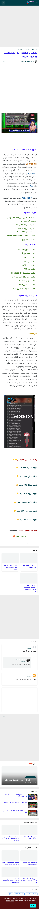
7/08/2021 (29, 648)
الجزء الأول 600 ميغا (28, 468)
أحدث (35, 716)
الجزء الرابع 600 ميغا (28, 494)
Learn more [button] (10, 901)
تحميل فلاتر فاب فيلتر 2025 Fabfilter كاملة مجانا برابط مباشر (10, 838)
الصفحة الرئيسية (32, 50)
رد (35, 654)
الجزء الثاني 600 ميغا (28, 477)
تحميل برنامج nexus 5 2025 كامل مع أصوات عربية (10, 863)
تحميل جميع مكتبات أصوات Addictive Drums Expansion (11, 880)
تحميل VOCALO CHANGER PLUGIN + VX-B (29, 838)
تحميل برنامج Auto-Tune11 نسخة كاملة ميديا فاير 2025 (15, 795)
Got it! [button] (33, 905)
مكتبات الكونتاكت (22, 50)
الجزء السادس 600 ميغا (26, 511)
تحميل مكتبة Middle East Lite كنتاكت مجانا (10, 567)
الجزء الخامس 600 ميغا (27, 503)
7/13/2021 (23, 661)
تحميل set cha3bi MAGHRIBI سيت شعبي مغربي (15, 811)
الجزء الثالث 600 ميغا (28, 485)
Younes (28, 674)
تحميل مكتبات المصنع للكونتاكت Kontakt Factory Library (30, 588)
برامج (10, 894)
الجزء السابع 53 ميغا (28, 520)
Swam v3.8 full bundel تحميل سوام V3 (15, 803)
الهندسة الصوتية (19, 894)
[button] (36, 2)
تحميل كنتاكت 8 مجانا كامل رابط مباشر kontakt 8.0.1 (29, 880)
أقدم (3, 716)
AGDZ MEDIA (21, 659)
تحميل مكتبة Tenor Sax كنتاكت (29, 566)
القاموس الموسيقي (31, 894)
